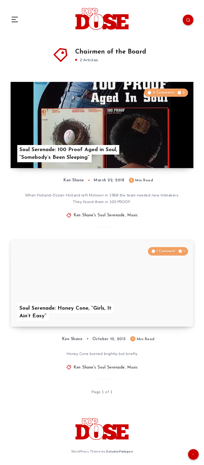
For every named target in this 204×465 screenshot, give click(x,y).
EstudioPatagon (119, 451)
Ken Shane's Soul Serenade (99, 215)
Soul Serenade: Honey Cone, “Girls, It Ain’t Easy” (65, 312)
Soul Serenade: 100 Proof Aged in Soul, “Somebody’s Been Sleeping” (68, 153)
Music (132, 215)
